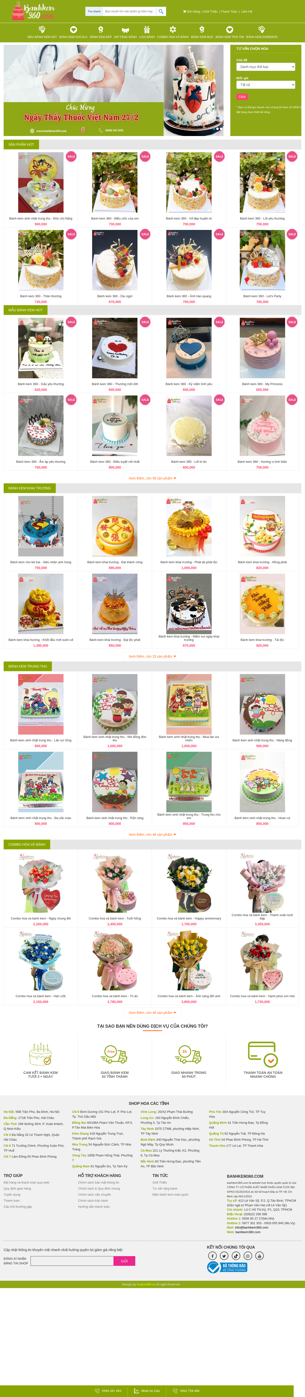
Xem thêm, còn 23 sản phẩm (150, 656)
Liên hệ (247, 11)
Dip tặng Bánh (125, 32)
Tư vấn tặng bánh (164, 1188)
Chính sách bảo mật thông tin (98, 1182)
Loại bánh (147, 32)
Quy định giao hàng (17, 1188)
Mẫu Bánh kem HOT (42, 32)
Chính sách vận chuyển (94, 1194)
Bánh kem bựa (202, 32)
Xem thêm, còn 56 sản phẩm (150, 478)
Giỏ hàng (191, 11)
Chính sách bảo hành (93, 1200)
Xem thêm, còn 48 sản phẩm (150, 1013)
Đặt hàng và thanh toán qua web (26, 1182)
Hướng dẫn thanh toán (94, 1206)
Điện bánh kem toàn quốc (170, 1194)
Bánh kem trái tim (230, 32)
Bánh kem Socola (73, 32)
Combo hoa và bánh (173, 32)
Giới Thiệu (210, 11)
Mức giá (242, 78)
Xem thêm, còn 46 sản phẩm (150, 834)
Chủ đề (241, 60)
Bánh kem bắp (101, 32)
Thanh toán (229, 11)
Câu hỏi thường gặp (18, 1206)
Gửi (124, 1261)
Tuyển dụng (12, 1194)
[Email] (83, 1261)
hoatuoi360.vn (146, 1284)
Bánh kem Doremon (262, 32)
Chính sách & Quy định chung (99, 1188)
